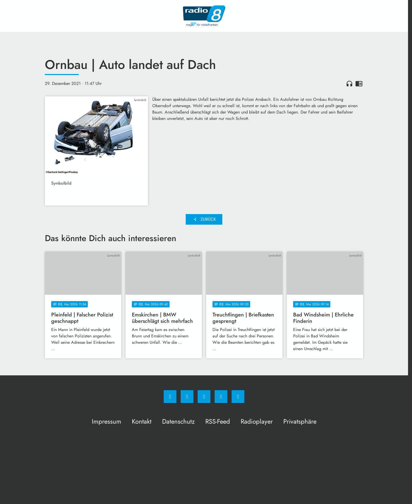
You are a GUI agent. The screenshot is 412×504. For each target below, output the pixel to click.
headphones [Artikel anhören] (349, 83)
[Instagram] (187, 396)
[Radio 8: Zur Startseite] (204, 16)
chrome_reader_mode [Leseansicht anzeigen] (359, 83)
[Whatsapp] (204, 396)
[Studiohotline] (221, 396)
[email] (238, 396)
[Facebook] (170, 396)
